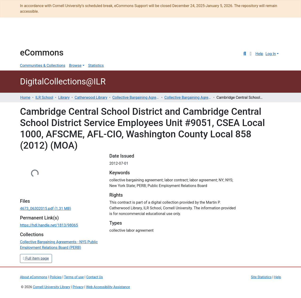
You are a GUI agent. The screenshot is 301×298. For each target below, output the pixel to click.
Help (259, 54)
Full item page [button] (36, 258)
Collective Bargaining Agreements (135, 97)
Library (64, 97)
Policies (56, 277)
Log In (270, 54)
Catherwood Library (91, 97)
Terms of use (74, 277)
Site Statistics (261, 277)
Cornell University (32, 35)
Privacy (78, 287)
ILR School (44, 97)
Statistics (96, 65)
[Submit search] (245, 54)
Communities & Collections (42, 65)
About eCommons (33, 277)
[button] (250, 54)
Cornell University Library (51, 287)
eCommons (41, 53)
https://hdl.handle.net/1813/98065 (49, 225)
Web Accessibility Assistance (108, 287)
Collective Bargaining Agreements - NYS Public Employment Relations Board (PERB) (187, 97)
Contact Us (94, 277)
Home (25, 97)
